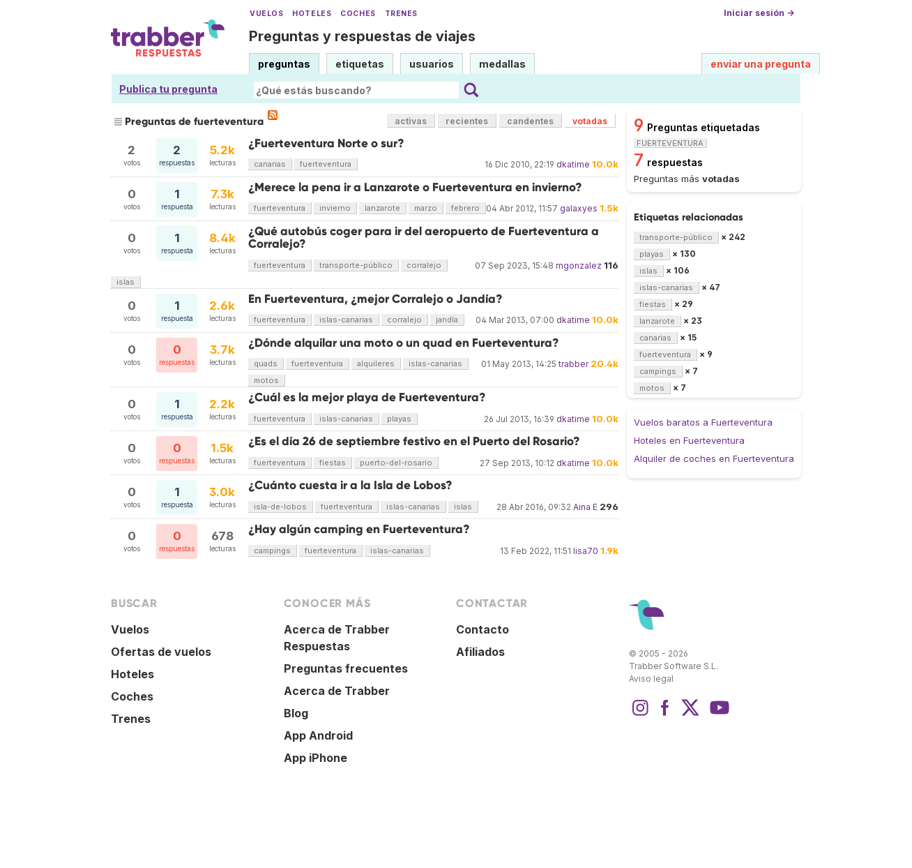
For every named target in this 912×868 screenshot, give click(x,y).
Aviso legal (651, 678)
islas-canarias (346, 319)
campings (272, 550)
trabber (573, 364)
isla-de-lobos (280, 506)
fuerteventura (325, 164)
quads (266, 363)
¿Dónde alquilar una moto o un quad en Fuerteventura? (403, 343)
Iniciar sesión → (759, 13)
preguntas (284, 64)
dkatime (573, 164)
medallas (502, 64)
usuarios (431, 64)
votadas (589, 121)
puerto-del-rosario (396, 462)
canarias (270, 164)
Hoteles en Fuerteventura (689, 440)
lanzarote (382, 208)
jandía (447, 319)
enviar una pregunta (760, 64)
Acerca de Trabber (337, 691)
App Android (318, 735)
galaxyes (579, 208)
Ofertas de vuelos (161, 652)
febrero (465, 208)
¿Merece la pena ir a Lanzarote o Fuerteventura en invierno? (415, 187)
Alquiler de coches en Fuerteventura (714, 458)
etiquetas (359, 64)
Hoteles (311, 13)
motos (266, 380)
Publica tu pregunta (168, 89)
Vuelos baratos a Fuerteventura (703, 422)
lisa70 (585, 551)
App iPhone (315, 758)
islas (125, 282)
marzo (425, 208)
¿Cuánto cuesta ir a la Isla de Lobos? (350, 485)
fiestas (332, 462)
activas (411, 121)
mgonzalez (579, 265)
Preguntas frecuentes (346, 668)
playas (399, 419)
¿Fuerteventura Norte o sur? (326, 143)
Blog (296, 713)
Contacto (482, 629)
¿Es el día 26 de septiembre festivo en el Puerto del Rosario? (414, 441)
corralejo (423, 265)
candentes (530, 121)
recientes (467, 121)
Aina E (585, 507)
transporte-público (356, 265)
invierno (335, 208)
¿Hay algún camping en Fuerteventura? (359, 529)
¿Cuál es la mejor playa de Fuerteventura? (367, 397)
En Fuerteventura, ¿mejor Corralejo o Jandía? (375, 299)
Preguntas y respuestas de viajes (362, 36)
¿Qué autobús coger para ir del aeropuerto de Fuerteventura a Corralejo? (423, 237)
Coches (357, 13)
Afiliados (480, 652)
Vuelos (266, 13)
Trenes (401, 13)
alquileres (376, 363)
